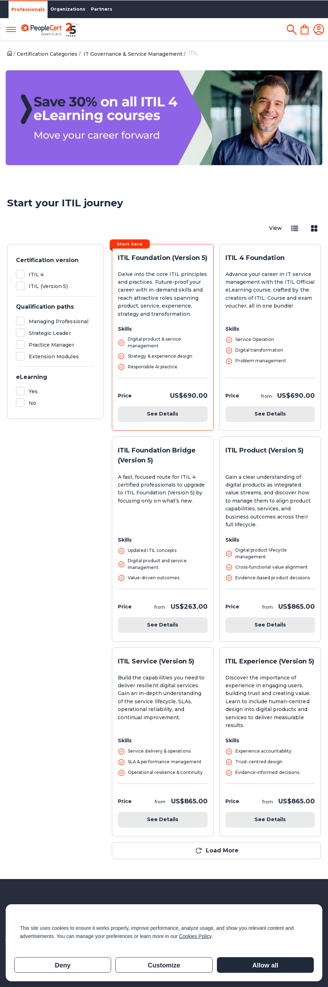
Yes (33, 391)
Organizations (67, 9)
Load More (222, 850)
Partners (101, 9)
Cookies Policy (195, 936)
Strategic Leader (50, 333)
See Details (162, 414)
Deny (63, 965)
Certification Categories (48, 54)
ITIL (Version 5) (48, 286)
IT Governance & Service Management (133, 54)
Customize (164, 965)
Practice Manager (51, 345)
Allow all (265, 965)
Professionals (28, 9)
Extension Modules (54, 356)
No (32, 403)
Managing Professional (58, 321)
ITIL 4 (36, 274)
